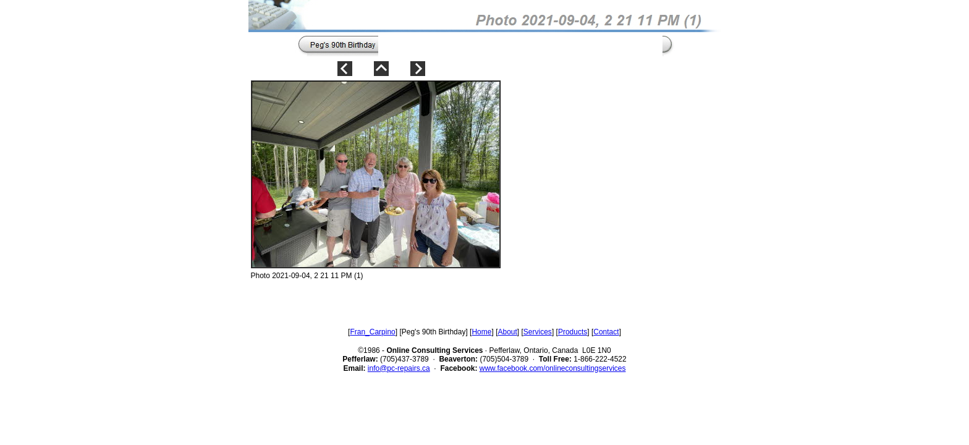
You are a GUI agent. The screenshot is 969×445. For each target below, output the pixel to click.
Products (572, 332)
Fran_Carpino (372, 332)
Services (537, 332)
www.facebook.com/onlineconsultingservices (553, 368)
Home (481, 332)
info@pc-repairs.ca (399, 368)
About (507, 332)
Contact (606, 332)
